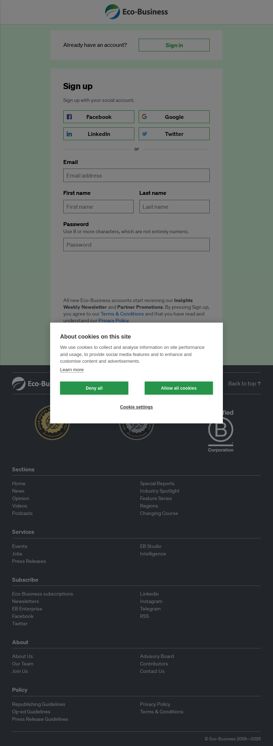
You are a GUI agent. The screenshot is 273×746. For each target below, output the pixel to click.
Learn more (72, 369)
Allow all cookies (179, 388)
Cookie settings (136, 407)
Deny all (94, 388)
